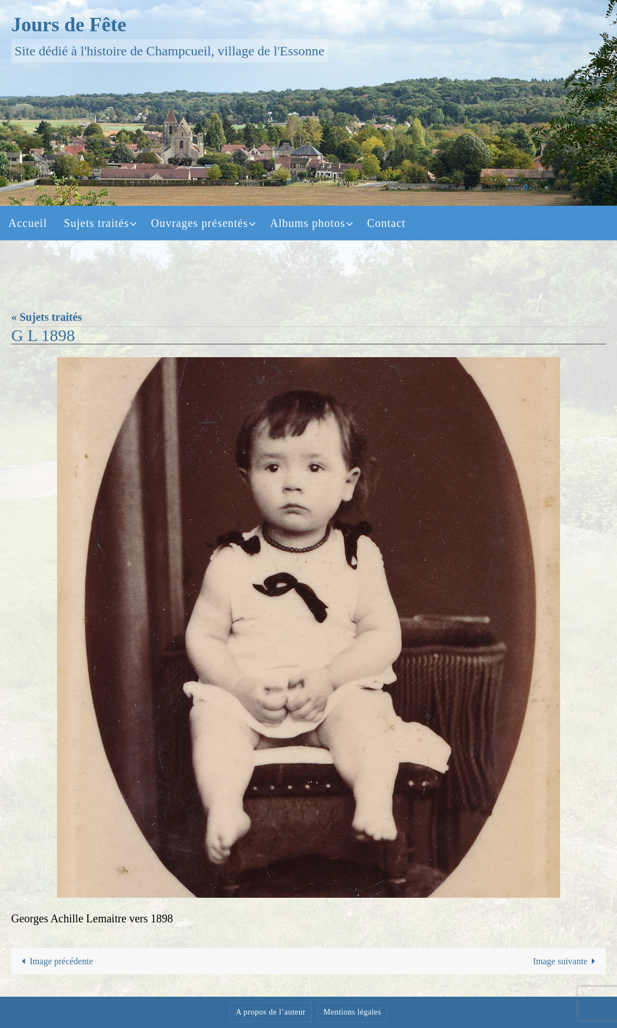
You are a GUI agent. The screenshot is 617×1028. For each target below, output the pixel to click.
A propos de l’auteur (271, 1012)
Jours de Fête (68, 24)
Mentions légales (352, 1012)
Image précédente (55, 961)
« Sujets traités (46, 317)
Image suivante (566, 961)
